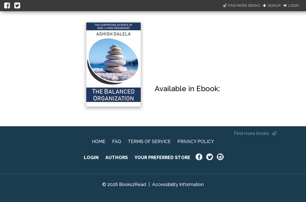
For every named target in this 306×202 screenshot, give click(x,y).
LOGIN (91, 157)
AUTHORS (116, 157)
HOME (98, 141)
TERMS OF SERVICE (149, 141)
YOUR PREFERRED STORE (162, 157)
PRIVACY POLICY (195, 141)
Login (291, 5)
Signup (272, 5)
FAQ (116, 141)
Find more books (255, 133)
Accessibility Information (178, 184)
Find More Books (241, 5)
